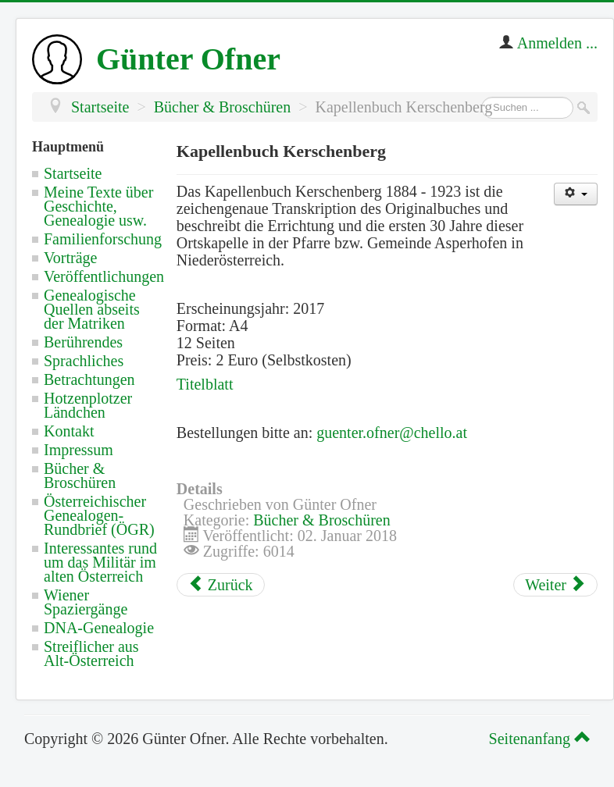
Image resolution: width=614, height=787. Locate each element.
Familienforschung (103, 238)
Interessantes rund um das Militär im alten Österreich (100, 562)
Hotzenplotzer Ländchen (88, 405)
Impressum (78, 449)
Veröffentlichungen (104, 276)
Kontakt (69, 431)
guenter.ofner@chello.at (391, 432)
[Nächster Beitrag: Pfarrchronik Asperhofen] (555, 584)
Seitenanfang (537, 738)
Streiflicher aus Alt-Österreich (91, 653)
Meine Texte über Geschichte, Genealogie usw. (98, 206)
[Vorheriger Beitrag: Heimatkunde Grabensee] (221, 584)
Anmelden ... (557, 43)
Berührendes (83, 342)
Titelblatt (205, 384)
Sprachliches (83, 360)
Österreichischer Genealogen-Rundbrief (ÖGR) (99, 515)
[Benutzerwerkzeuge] (576, 194)
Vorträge (71, 257)
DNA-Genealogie (99, 627)
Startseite (73, 173)
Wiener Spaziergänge (85, 602)
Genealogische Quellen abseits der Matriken (92, 309)
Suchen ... (481, 97)
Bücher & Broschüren (80, 475)
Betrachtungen (89, 379)
